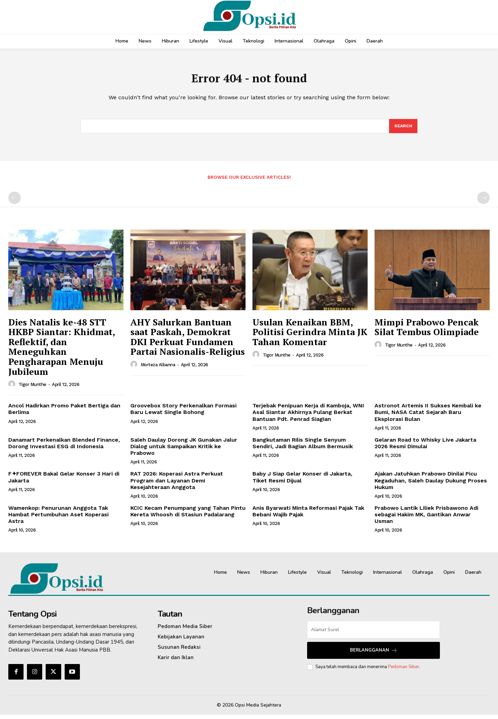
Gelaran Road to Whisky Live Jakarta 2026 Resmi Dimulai (425, 447)
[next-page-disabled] (483, 202)
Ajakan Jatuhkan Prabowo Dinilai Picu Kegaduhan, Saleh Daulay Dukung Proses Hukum (431, 484)
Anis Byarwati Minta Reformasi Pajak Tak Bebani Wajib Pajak (308, 515)
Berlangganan (373, 654)
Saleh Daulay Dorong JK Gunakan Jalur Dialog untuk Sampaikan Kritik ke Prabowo (183, 450)
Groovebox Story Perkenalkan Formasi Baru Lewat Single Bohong (183, 413)
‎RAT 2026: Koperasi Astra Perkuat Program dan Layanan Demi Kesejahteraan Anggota (176, 484)
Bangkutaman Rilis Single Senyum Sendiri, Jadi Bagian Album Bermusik (302, 447)
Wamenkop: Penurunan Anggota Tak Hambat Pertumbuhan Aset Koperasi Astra (58, 518)
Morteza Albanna (158, 368)
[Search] (402, 129)
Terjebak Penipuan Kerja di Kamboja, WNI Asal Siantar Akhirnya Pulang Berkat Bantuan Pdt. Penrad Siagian (308, 416)
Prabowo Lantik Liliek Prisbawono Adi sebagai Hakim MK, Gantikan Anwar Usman (426, 518)
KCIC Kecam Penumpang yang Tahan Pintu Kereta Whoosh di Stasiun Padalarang (188, 515)
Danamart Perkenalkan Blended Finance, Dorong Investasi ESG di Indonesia (64, 447)
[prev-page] (14, 202)
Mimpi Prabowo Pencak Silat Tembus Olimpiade (427, 331)
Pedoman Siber (403, 671)
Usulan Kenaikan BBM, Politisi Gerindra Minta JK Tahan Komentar (309, 336)
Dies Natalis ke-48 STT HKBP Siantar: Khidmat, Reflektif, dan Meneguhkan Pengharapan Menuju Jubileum (61, 350)
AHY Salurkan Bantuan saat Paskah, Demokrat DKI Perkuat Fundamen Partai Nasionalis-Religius (187, 341)
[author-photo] (12, 388)
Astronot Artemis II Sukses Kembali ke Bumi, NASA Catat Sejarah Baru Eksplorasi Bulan (428, 416)
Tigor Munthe (32, 388)
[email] (373, 634)
